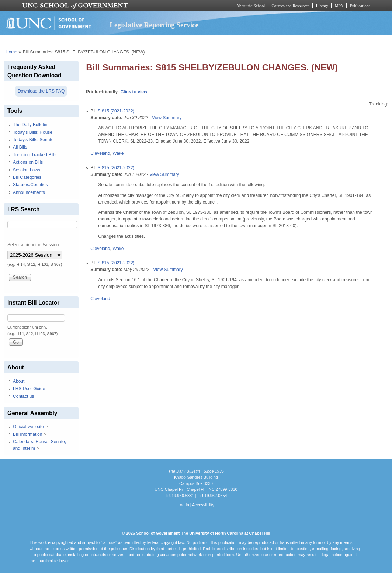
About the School (250, 5)
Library (322, 5)
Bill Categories (27, 177)
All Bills (20, 147)
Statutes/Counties (30, 184)
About (18, 381)
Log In (183, 505)
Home (11, 52)
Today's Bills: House (32, 132)
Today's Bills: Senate (33, 139)
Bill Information (29, 434)
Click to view (134, 91)
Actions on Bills (28, 162)
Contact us (23, 396)
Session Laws (26, 170)
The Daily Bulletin (30, 124)
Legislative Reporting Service (154, 25)
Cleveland (100, 153)
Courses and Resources (290, 5)
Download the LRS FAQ (41, 91)
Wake (118, 153)
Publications (360, 5)
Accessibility (203, 505)
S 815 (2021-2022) (116, 111)
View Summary (166, 117)
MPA (339, 5)
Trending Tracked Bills (34, 154)
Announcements (29, 192)
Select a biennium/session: (33, 244)
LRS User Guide (29, 388)
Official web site (30, 426)
